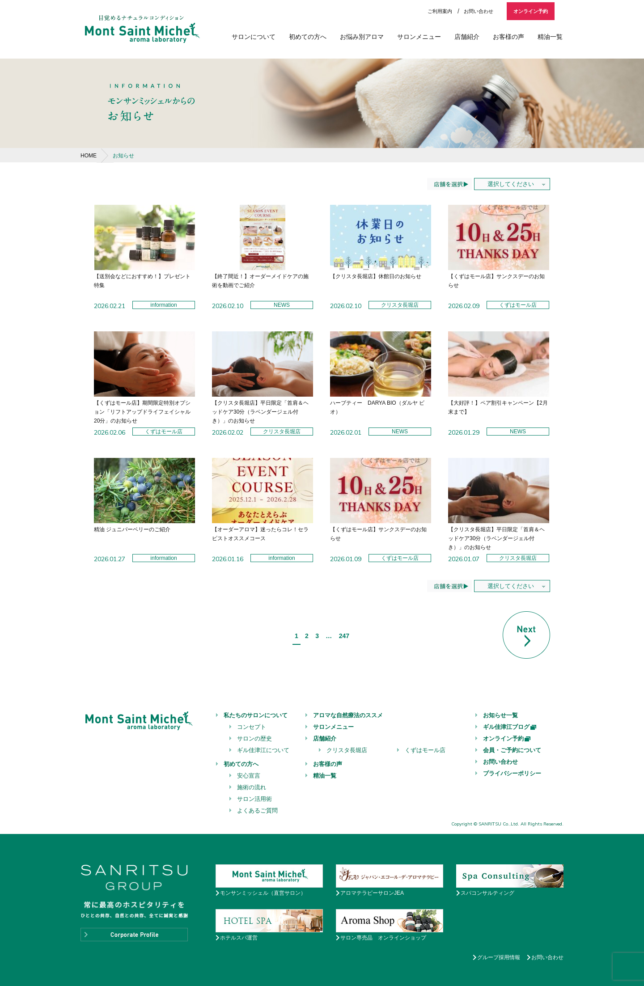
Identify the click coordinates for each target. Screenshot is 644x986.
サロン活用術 (254, 799)
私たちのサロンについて (256, 715)
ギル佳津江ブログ (510, 727)
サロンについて (253, 36)
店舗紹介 (466, 36)
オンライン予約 (530, 11)
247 (344, 635)
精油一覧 (550, 36)
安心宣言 (248, 775)
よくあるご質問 (257, 810)
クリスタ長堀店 (346, 750)
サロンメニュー (419, 36)
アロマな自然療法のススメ (348, 715)
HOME (88, 155)
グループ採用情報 (498, 957)
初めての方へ (307, 36)
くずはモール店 (425, 750)
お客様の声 (508, 36)
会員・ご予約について (512, 750)
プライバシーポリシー (512, 773)
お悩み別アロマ (362, 36)
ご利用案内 (440, 11)
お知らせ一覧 (500, 715)
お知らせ (123, 155)
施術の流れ (251, 787)
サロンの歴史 (254, 738)
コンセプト (251, 727)
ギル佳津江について (263, 750)
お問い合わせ (478, 11)
